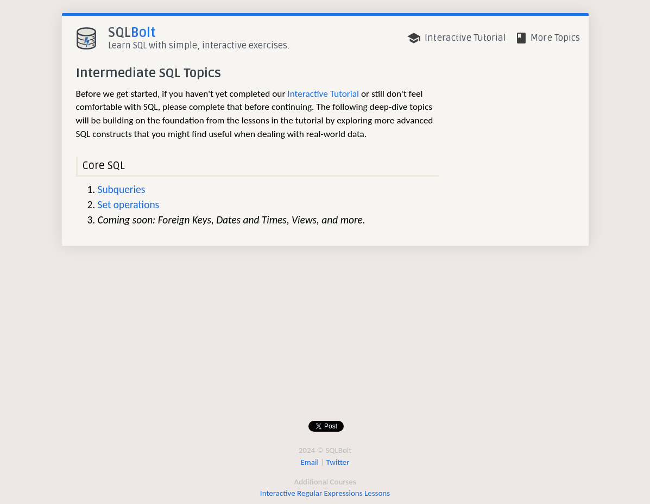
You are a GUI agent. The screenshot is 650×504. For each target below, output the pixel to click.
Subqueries (122, 189)
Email (310, 462)
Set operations (129, 204)
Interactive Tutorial (323, 93)
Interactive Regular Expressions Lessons (325, 493)
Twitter (338, 462)
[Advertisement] (322, 338)
